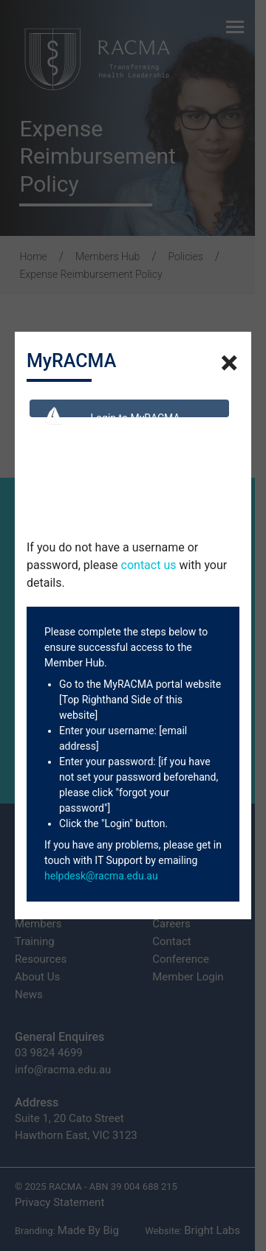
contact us (149, 565)
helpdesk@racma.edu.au (101, 876)
